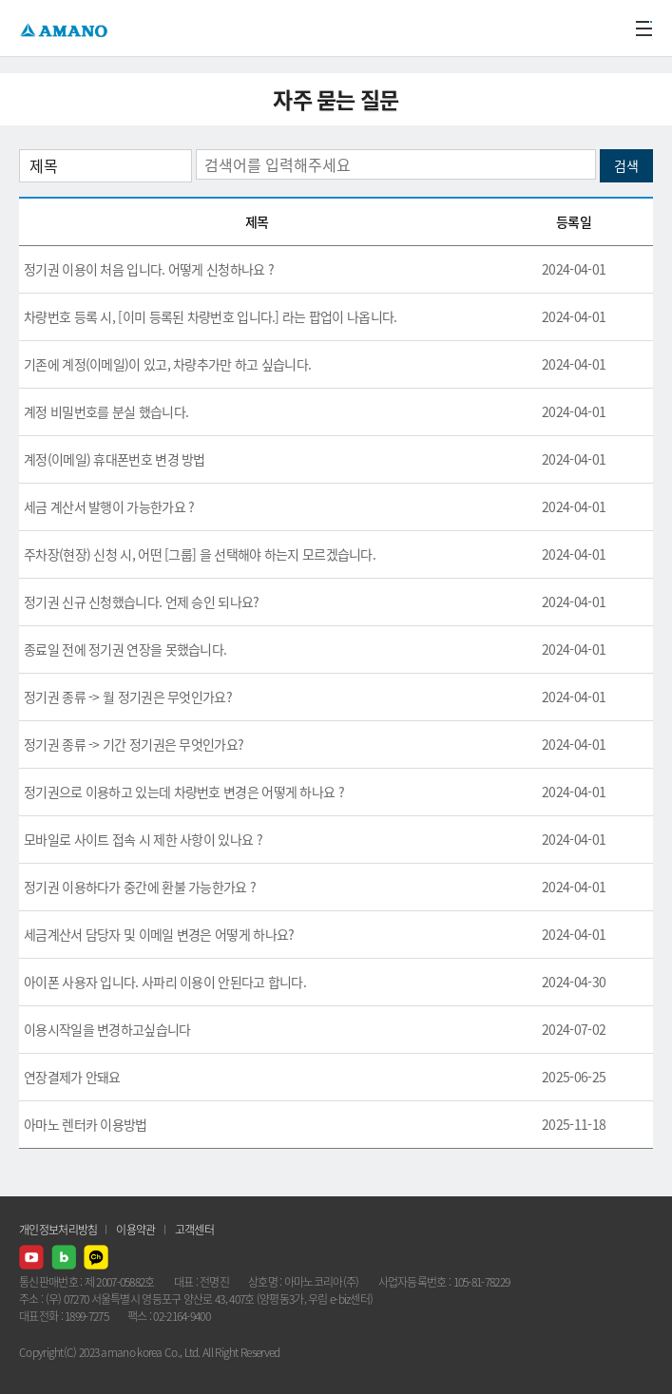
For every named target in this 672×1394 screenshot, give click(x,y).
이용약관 (135, 1229)
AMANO (66, 28)
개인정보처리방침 (58, 1229)
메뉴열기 (643, 28)
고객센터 (194, 1229)
